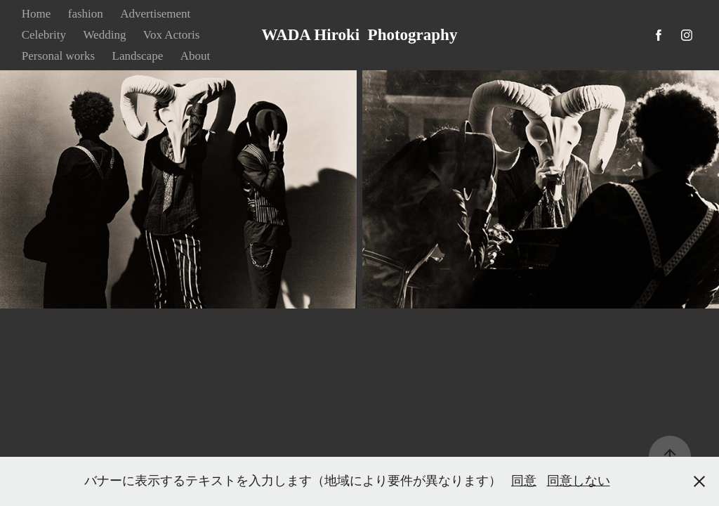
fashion (85, 13)
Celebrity (44, 34)
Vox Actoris (171, 34)
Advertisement (155, 13)
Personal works (58, 56)
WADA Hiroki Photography (360, 35)
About (195, 56)
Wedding (104, 34)
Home (36, 13)
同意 (523, 481)
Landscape (138, 56)
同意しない (578, 481)
